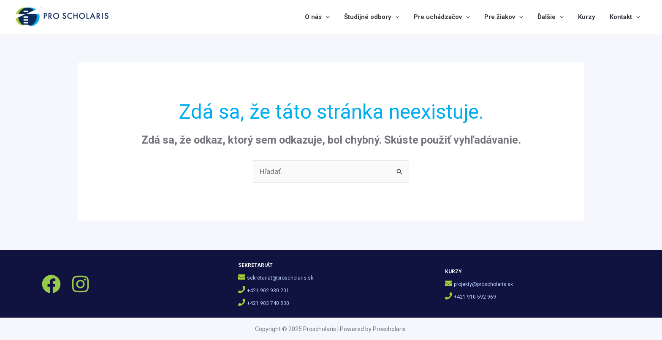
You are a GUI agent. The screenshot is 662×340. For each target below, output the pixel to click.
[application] (326, 17)
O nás (317, 17)
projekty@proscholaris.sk (483, 284)
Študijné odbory (371, 17)
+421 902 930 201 (268, 291)
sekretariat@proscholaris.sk (280, 278)
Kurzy (586, 17)
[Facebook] (51, 284)
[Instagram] (80, 284)
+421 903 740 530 (268, 303)
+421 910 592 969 (475, 297)
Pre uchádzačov (442, 17)
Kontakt (625, 17)
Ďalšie (550, 17)
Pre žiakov (503, 17)
